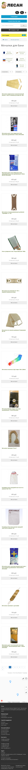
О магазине (14, 16)
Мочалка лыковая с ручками (10, 605)
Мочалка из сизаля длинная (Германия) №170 (14, 330)
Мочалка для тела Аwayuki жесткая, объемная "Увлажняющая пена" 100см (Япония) (13, 646)
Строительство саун (14, 21)
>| (2, 669)
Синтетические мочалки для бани (9, 60)
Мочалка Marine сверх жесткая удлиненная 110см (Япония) (11, 409)
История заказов (5, 731)
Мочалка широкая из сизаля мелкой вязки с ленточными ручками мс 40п (13, 94)
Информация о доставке (6, 717)
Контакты (3, 722)
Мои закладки (4, 733)
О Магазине (3, 716)
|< (2, 667)
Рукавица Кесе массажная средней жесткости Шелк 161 (12, 527)
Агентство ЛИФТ (19, 767)
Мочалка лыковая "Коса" (9, 448)
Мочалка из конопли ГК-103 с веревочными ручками (10, 291)
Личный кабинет (5, 730)
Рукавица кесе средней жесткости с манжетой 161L (13, 488)
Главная (5, 39)
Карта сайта (3, 725)
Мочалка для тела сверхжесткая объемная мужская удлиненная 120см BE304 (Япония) (13, 174)
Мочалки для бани (15, 39)
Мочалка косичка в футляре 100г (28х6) (14, 369)
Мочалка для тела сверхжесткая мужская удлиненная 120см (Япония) (13, 134)
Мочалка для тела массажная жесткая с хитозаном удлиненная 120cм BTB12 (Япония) (14, 567)
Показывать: (18, 71)
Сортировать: (5, 71)
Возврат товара (4, 723)
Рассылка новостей (5, 734)
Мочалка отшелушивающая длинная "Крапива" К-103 (13, 212)
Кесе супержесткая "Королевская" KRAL (13, 251)
